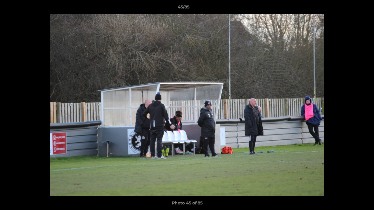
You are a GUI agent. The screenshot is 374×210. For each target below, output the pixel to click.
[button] (349, 8)
